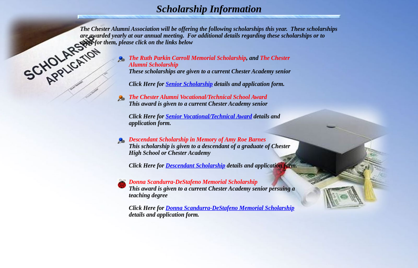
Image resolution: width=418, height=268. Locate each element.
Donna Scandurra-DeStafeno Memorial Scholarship (230, 208)
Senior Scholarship (189, 84)
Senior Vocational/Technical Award (209, 116)
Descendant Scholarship (195, 165)
